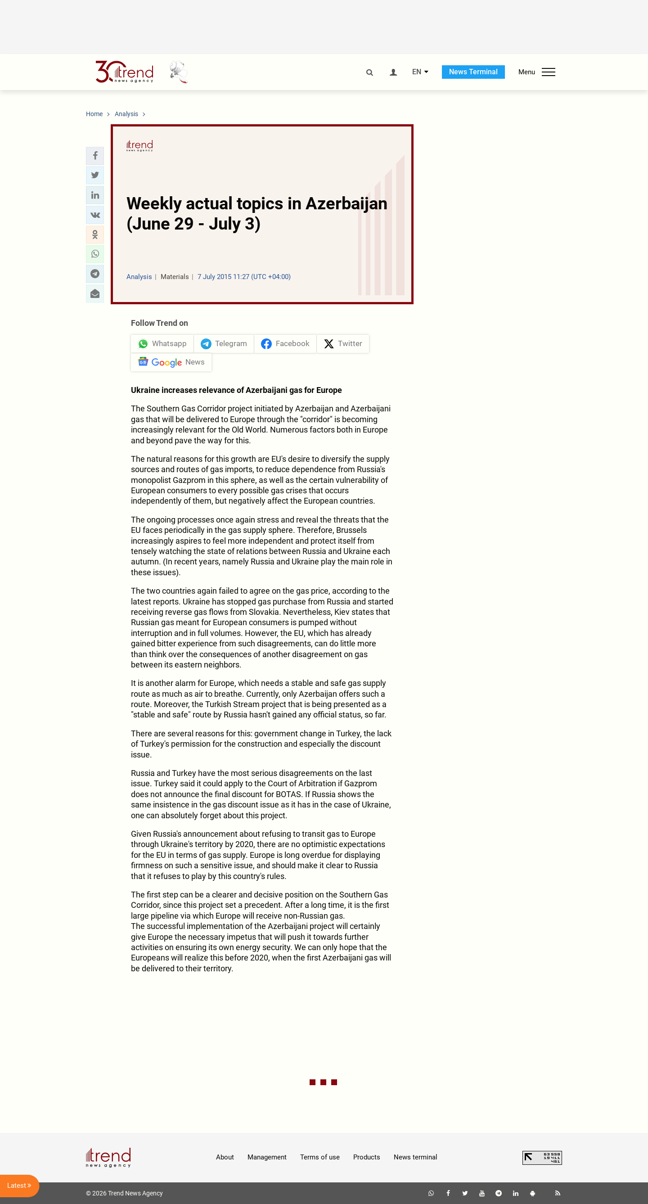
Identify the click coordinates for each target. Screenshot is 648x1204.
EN (416, 72)
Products (366, 1157)
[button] (95, 156)
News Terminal (473, 72)
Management (267, 1157)
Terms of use (320, 1157)
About (225, 1157)
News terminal (415, 1157)
